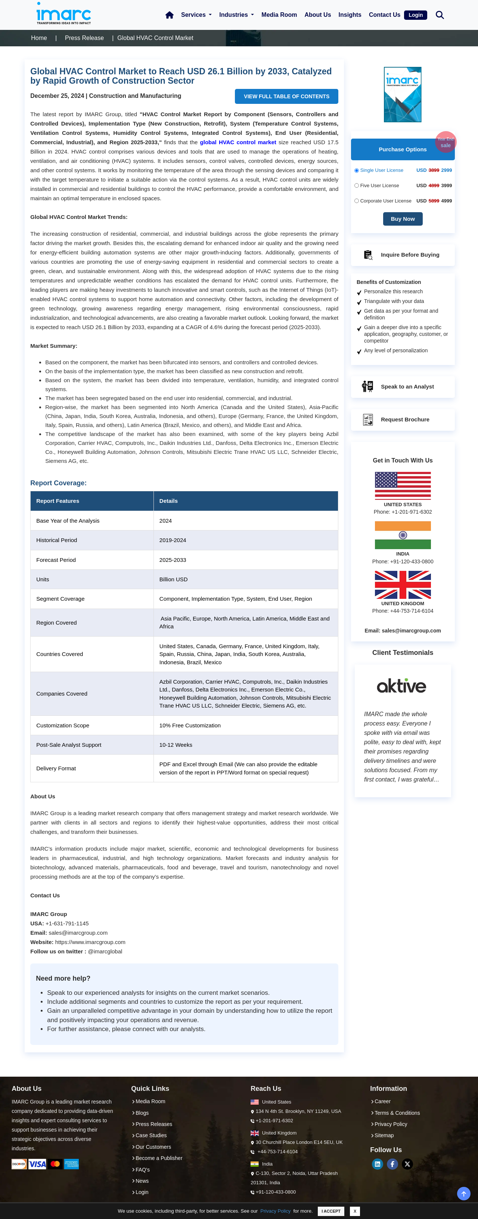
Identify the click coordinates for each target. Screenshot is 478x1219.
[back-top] (464, 1193)
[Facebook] (392, 1164)
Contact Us (384, 15)
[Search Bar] (440, 14)
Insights (350, 15)
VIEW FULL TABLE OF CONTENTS (286, 96)
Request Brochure (395, 419)
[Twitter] (407, 1164)
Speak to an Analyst (397, 387)
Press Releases (151, 1124)
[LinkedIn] (377, 1164)
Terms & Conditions (395, 1113)
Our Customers (151, 1147)
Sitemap (382, 1135)
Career (380, 1101)
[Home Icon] (169, 14)
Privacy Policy (275, 1211)
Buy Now (403, 219)
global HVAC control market (238, 142)
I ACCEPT (331, 1211)
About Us (317, 15)
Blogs (140, 1113)
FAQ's (140, 1170)
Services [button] (194, 15)
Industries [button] (234, 15)
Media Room (279, 15)
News (140, 1181)
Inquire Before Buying (400, 255)
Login (416, 15)
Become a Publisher (156, 1158)
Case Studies (149, 1135)
